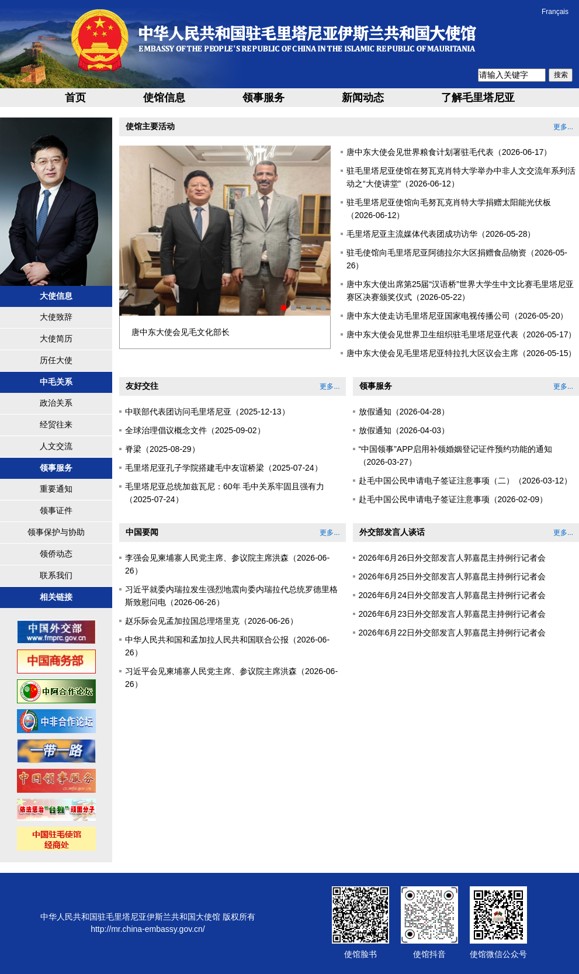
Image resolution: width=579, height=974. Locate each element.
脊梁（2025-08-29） (162, 449)
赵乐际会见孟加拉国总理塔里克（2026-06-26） (211, 621)
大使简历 (56, 338)
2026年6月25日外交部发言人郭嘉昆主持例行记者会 (452, 576)
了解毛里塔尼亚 (478, 97)
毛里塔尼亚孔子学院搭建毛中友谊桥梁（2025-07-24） (224, 467)
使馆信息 (164, 97)
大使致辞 (56, 317)
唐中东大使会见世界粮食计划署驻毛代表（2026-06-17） (449, 152)
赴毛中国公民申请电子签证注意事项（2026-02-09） (453, 499)
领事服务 (263, 97)
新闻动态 (363, 97)
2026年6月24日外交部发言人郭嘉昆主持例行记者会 (452, 595)
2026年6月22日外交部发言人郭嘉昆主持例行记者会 (452, 632)
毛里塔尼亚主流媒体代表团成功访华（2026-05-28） (441, 234)
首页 (75, 97)
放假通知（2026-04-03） (404, 430)
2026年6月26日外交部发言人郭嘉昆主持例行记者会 (452, 557)
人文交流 (56, 446)
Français (555, 12)
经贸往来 (56, 424)
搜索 (561, 75)
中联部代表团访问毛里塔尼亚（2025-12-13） (207, 411)
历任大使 (56, 360)
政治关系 (56, 402)
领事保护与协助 (56, 532)
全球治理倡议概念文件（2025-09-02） (195, 430)
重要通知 (56, 488)
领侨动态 (56, 553)
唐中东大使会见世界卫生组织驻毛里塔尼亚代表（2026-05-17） (461, 334)
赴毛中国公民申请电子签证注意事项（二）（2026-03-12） (466, 480)
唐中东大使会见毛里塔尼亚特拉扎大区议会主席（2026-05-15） (461, 353)
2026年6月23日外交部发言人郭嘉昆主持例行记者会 (452, 614)
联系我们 (56, 575)
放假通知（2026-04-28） (404, 411)
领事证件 (56, 510)
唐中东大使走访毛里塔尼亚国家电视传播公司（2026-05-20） (457, 315)
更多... (563, 127)
